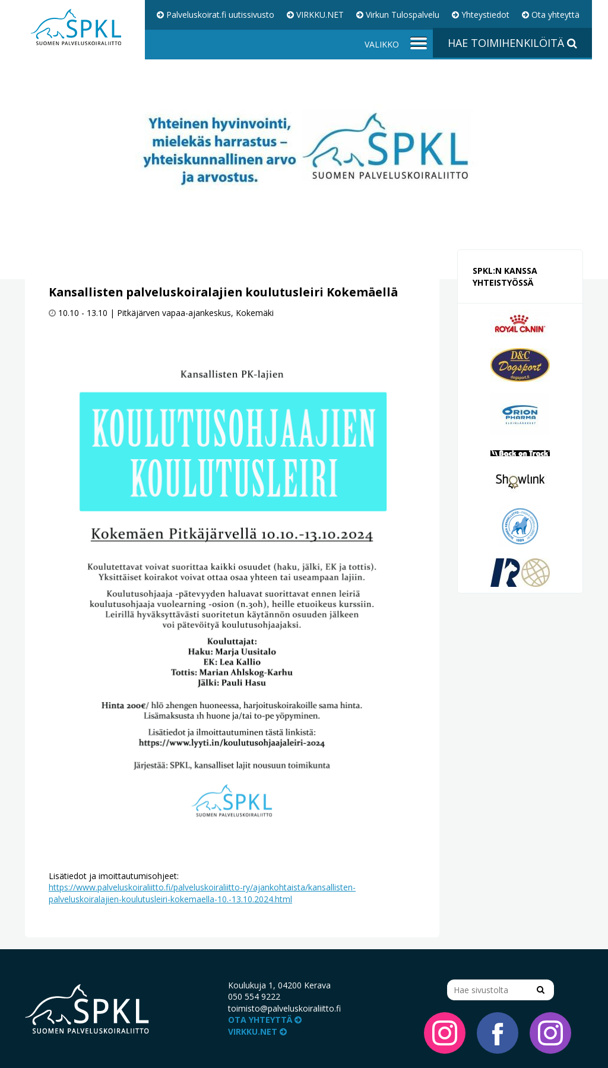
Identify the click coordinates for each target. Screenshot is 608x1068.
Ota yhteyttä (551, 14)
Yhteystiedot (480, 14)
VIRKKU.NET (315, 14)
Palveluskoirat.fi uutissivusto (215, 14)
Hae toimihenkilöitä (512, 43)
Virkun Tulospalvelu (397, 14)
